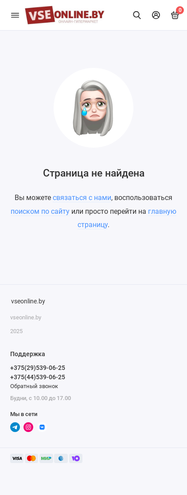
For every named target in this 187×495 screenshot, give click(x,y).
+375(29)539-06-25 (37, 367)
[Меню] (15, 15)
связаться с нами (82, 197)
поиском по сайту (40, 211)
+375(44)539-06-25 (37, 377)
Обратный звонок (34, 386)
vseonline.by (28, 301)
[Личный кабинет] (156, 15)
